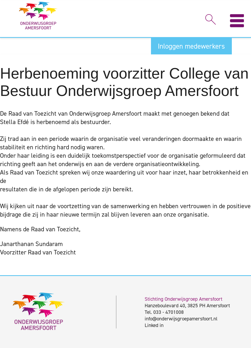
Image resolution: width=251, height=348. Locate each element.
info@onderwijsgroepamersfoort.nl (181, 318)
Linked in (154, 325)
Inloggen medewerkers (191, 46)
